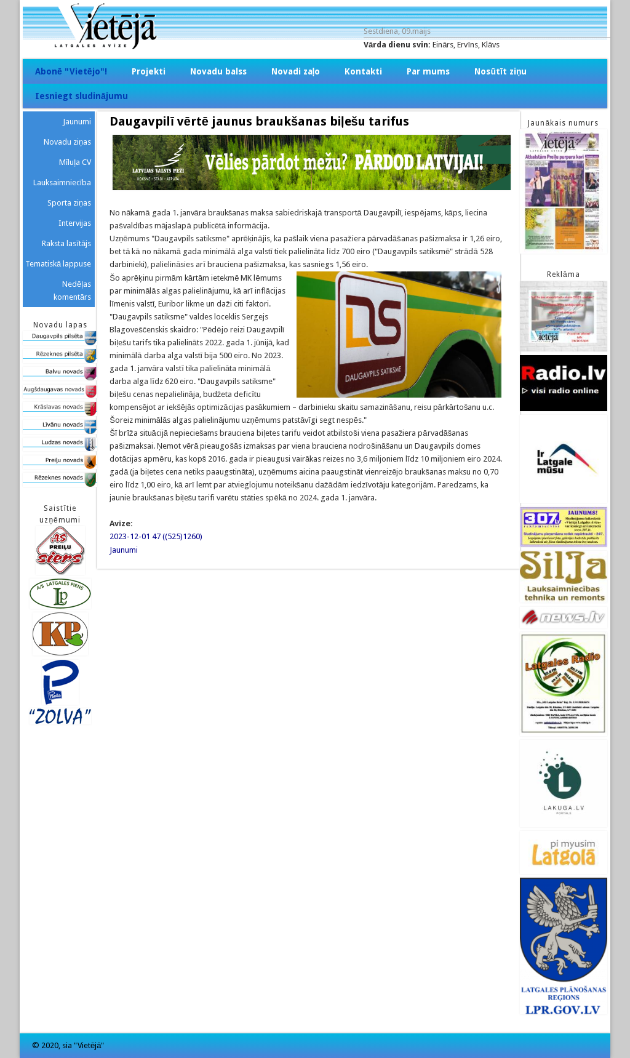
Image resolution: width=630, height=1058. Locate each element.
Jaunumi (124, 550)
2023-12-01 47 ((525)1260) (156, 536)
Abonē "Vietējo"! (71, 71)
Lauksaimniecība (62, 182)
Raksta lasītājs (66, 243)
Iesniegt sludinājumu (81, 96)
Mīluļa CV (75, 162)
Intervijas (74, 223)
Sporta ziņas (69, 202)
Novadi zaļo (296, 71)
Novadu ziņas (67, 141)
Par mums (428, 71)
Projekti (148, 71)
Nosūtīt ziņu (500, 71)
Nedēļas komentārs (72, 290)
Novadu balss (218, 71)
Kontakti (363, 71)
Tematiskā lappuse (58, 263)
